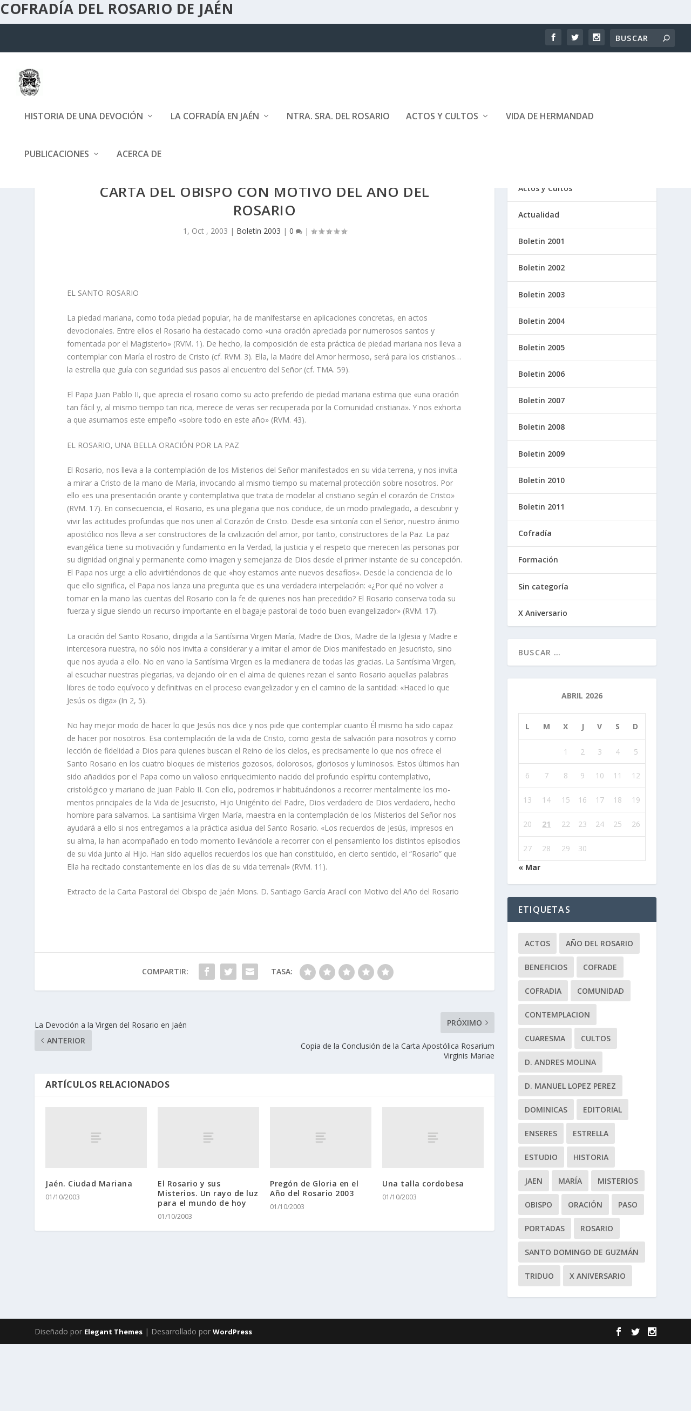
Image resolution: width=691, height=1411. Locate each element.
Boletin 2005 (541, 414)
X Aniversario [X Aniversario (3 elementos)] (598, 1343)
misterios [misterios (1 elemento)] (618, 1248)
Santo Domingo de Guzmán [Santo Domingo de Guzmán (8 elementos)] (582, 1319)
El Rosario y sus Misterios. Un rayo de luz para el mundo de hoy (208, 1260)
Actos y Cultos (442, 125)
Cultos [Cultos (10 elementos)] (596, 1105)
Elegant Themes (113, 1398)
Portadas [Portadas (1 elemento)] (545, 1295)
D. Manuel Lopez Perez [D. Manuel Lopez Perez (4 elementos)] (570, 1153)
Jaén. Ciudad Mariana (88, 1250)
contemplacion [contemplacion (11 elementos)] (557, 1081)
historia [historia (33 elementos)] (590, 1224)
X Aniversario (542, 680)
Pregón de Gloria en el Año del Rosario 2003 (314, 1255)
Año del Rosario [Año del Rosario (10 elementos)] (599, 1010)
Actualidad (538, 281)
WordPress (232, 1398)
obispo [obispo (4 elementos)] (538, 1271)
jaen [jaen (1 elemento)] (534, 1248)
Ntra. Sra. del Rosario (338, 125)
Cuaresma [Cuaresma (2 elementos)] (545, 1105)
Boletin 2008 (541, 494)
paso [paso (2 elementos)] (628, 1271)
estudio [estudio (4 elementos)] (541, 1224)
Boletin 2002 (541, 334)
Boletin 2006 (541, 441)
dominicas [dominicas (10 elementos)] (546, 1176)
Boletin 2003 (258, 298)
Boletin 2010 (541, 547)
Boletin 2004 (541, 388)
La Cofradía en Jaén (215, 125)
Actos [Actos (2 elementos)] (537, 1010)
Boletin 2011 (541, 573)
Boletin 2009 (541, 520)
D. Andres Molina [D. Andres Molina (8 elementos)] (560, 1129)
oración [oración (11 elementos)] (585, 1271)
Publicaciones (56, 163)
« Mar (529, 934)
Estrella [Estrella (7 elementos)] (590, 1200)
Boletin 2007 (541, 467)
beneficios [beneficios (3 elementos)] (546, 1034)
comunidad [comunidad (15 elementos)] (600, 1058)
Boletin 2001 (541, 308)
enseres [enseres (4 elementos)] (541, 1200)
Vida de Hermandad (550, 125)
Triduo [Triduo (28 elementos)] (539, 1343)
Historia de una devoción (83, 125)
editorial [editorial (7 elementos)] (602, 1176)
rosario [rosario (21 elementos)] (596, 1295)
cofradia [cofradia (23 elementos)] (543, 1058)
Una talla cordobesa (423, 1250)
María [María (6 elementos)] (570, 1248)
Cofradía (535, 600)
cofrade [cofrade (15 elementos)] (600, 1034)
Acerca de (139, 163)
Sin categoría (543, 653)
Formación (538, 626)
